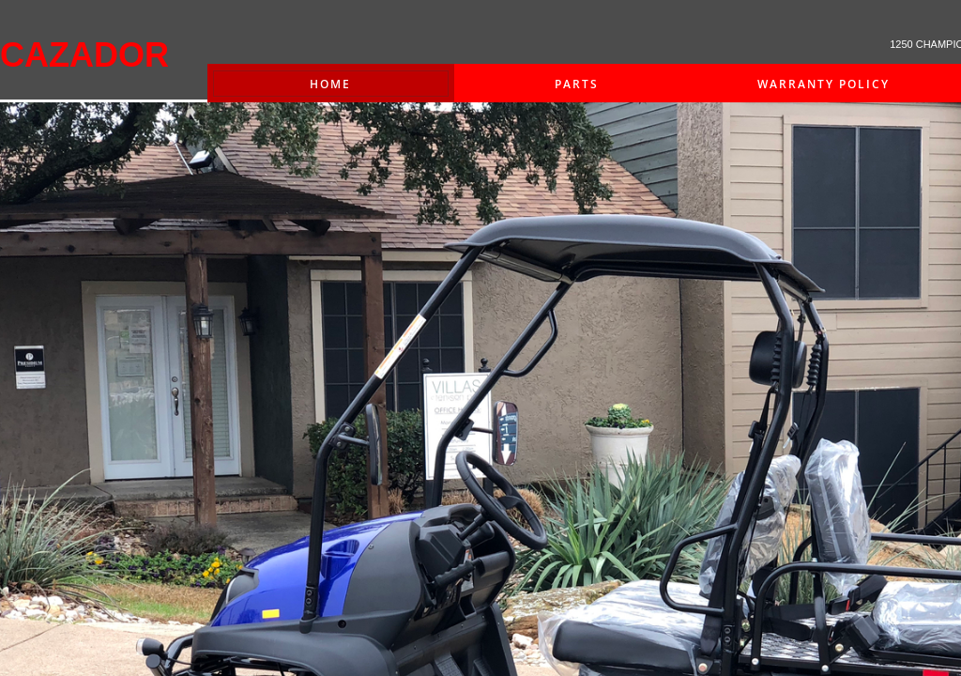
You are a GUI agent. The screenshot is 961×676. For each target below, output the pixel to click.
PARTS (577, 84)
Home (330, 84)
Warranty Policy (823, 84)
